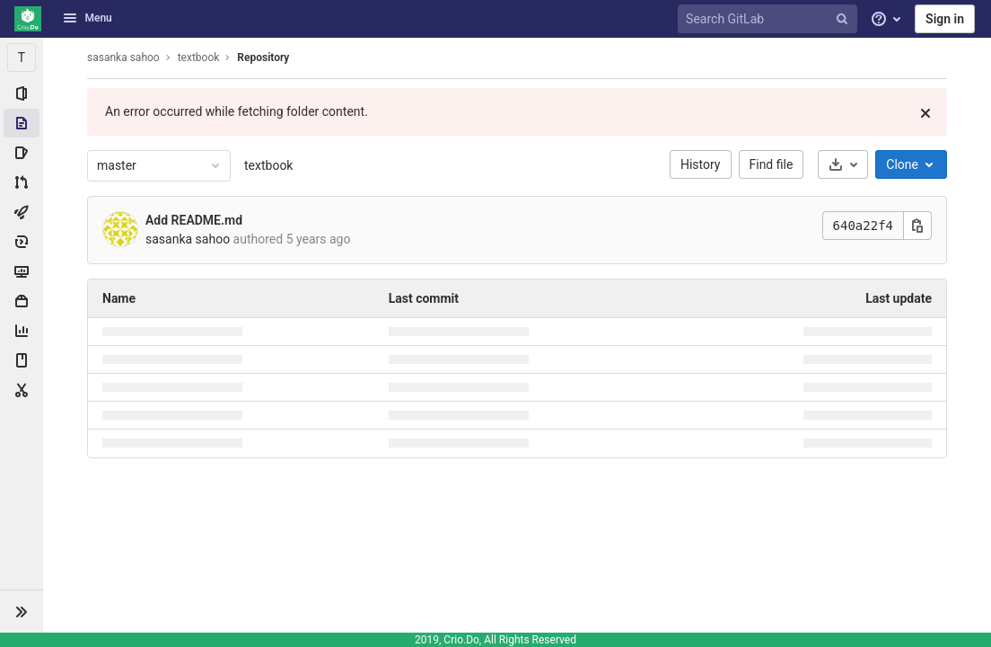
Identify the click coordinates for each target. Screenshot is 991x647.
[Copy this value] (917, 225)
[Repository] (21, 123)
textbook (268, 165)
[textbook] (21, 57)
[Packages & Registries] (21, 301)
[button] (21, 611)
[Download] (843, 164)
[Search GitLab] (770, 19)
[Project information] (21, 93)
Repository (263, 57)
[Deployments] (21, 241)
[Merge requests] (21, 182)
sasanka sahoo (123, 57)
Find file (772, 164)
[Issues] (21, 152)
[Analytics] (21, 330)
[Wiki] (21, 360)
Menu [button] (87, 18)
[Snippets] (21, 390)
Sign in (944, 19)
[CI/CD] (21, 212)
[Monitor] (21, 271)
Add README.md (193, 220)
